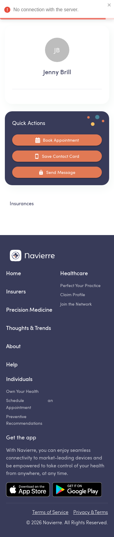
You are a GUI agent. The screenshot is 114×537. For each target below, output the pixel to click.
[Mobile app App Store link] (28, 490)
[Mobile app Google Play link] (77, 490)
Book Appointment (57, 140)
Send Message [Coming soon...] (57, 172)
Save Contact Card (57, 156)
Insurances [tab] (22, 203)
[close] (109, 5)
